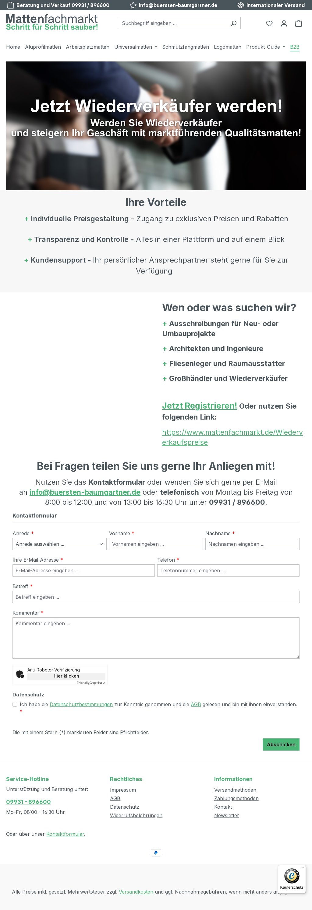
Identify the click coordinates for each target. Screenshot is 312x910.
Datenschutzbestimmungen (81, 704)
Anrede (23, 533)
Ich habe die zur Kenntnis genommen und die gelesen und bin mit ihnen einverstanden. (158, 708)
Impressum (123, 790)
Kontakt (223, 807)
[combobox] (173, 23)
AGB (196, 704)
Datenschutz (124, 807)
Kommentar (28, 613)
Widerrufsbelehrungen (136, 815)
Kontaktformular (65, 834)
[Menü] (302, 868)
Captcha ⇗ (91, 683)
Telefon (168, 560)
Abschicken (281, 744)
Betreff (22, 586)
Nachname (220, 533)
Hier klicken (66, 675)
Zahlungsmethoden (236, 798)
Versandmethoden (235, 790)
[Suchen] (233, 23)
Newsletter (226, 815)
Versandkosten (136, 892)
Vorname (121, 533)
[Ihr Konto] (284, 23)
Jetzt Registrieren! (199, 405)
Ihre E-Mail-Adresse (37, 560)
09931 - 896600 (28, 802)
